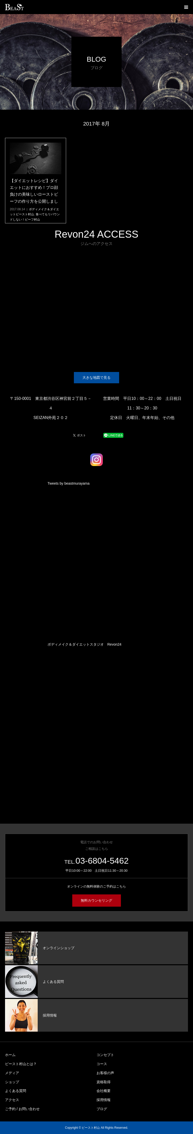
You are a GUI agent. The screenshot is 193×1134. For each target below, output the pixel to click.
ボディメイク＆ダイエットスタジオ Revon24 (84, 644)
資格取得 (103, 1082)
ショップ (12, 1082)
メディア (12, 1073)
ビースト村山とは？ (21, 1064)
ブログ (101, 1109)
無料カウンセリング (96, 900)
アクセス (12, 1100)
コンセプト (105, 1055)
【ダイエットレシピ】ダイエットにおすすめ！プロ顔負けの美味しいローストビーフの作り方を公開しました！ (34, 194)
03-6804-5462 (102, 860)
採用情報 (103, 1100)
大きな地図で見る (96, 377)
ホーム (10, 1055)
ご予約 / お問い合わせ (22, 1109)
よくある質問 (15, 1091)
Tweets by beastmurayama (68, 483)
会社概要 (103, 1091)
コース (101, 1064)
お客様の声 (105, 1073)
